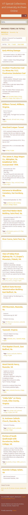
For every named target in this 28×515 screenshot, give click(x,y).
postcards (5, 98)
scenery (10, 280)
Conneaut (11, 96)
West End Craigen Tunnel (13, 127)
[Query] (14, 15)
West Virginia (16, 98)
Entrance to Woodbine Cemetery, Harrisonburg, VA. (12, 193)
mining (20, 96)
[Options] (22, 15)
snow (14, 338)
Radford (19, 353)
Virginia (4, 121)
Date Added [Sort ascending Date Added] (20, 44)
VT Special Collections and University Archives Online (14, 7)
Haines (16, 96)
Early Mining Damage (11, 51)
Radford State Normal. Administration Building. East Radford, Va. (12, 289)
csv (5, 488)
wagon (8, 184)
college (14, 462)
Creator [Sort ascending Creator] (14, 44)
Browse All (5, 32)
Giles (8, 410)
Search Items (4, 34)
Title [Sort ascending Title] (9, 44)
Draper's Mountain (19, 278)
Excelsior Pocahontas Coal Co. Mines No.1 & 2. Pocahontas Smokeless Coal (13, 70)
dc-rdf (8, 488)
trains (17, 119)
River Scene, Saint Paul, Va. (13, 239)
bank (7, 231)
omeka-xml (23, 488)
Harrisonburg (16, 202)
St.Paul (7, 150)
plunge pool (13, 410)
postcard (17, 182)
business (11, 231)
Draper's (11, 278)
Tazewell (18, 338)
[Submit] (25, 15)
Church (9, 353)
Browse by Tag (14, 32)
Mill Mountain (9, 322)
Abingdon (8, 182)
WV (21, 98)
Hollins (18, 462)
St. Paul (21, 231)
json (18, 488)
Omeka (14, 510)
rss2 (2, 490)
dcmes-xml (14, 488)
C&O (7, 278)
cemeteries (10, 202)
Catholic (9, 428)
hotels (7, 390)
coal (7, 96)
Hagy (12, 182)
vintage (10, 98)
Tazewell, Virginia (9, 330)
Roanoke (4, 323)
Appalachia (8, 462)
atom (2, 488)
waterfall (14, 412)
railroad (14, 119)
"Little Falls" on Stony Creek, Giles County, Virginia (11, 401)
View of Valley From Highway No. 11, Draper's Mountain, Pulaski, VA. (13, 256)
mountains (16, 322)
